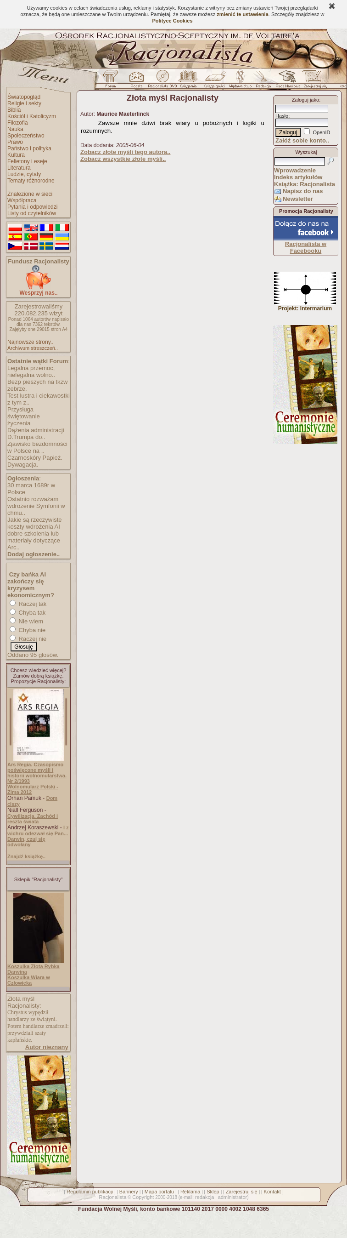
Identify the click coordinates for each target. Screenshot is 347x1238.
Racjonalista (112, 1197)
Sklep (213, 1191)
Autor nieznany (46, 1047)
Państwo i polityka (29, 148)
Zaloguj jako (305, 100)
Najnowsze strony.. (30, 342)
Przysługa (20, 409)
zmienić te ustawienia (242, 14)
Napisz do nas (303, 191)
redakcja (204, 1197)
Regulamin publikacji (90, 1191)
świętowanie (23, 416)
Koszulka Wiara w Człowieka (28, 980)
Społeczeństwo (26, 135)
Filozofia (17, 123)
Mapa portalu (159, 1191)
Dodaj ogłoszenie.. (33, 554)
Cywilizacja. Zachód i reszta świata (32, 818)
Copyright (143, 1197)
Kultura (16, 155)
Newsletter (298, 198)
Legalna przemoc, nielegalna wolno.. (31, 371)
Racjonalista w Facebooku (305, 247)
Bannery (128, 1191)
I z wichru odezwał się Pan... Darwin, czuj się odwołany (38, 836)
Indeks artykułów (298, 177)
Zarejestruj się (241, 1191)
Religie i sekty (24, 103)
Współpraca (21, 200)
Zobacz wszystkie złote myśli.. (123, 158)
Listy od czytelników (31, 213)
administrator (232, 1197)
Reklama (190, 1191)
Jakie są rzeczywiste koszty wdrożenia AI (34, 523)
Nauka (15, 129)
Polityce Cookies (172, 20)
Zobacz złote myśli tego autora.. (125, 151)
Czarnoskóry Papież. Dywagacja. (34, 461)
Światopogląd (23, 97)
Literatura (19, 168)
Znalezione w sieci (29, 194)
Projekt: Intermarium (305, 306)
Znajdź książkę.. (26, 856)
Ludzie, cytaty (24, 174)
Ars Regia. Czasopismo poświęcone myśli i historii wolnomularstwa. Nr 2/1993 (37, 773)
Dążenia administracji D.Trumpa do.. (35, 433)
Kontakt (272, 1191)
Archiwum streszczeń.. (32, 348)
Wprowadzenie (295, 170)
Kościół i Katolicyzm (31, 116)
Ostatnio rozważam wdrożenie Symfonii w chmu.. (36, 506)
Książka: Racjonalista (304, 184)
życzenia (19, 423)
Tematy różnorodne (31, 180)
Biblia (14, 110)
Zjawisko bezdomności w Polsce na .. (37, 447)
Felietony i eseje (27, 161)
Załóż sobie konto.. (302, 140)
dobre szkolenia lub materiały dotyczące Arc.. (33, 540)
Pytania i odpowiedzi (32, 207)
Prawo (15, 142)
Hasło (281, 116)
